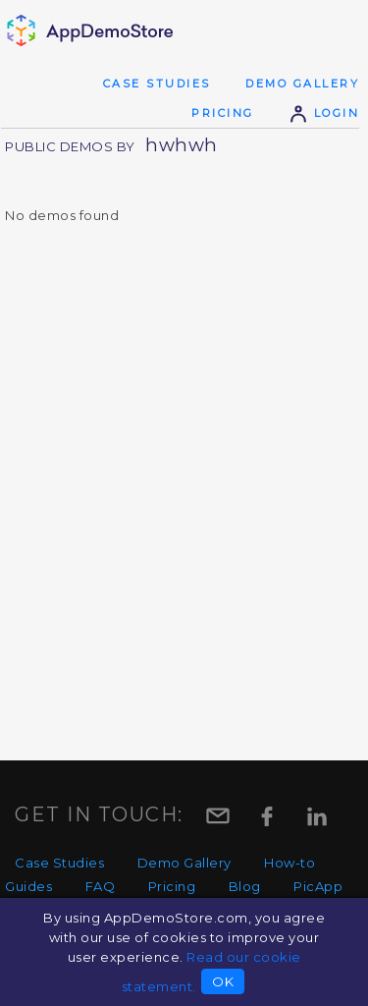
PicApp (317, 886)
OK (223, 981)
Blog (245, 886)
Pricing (222, 113)
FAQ (100, 886)
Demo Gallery (302, 83)
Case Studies (157, 83)
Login (324, 113)
